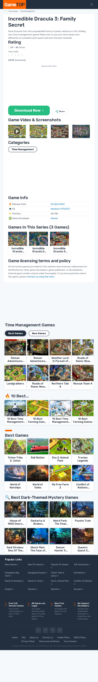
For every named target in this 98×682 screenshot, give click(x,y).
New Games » (11, 564)
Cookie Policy (63, 637)
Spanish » (55, 589)
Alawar (54, 218)
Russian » (78, 589)
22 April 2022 (58, 204)
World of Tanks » (36, 581)
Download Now (29, 110)
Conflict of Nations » (83, 582)
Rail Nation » (80, 573)
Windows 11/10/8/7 (60, 209)
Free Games (13, 11)
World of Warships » (14, 581)
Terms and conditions (49, 641)
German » (32, 589)
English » (9, 589)
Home (15, 637)
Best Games (15, 333)
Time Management (27, 11)
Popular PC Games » (59, 566)
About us (34, 637)
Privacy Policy (28, 641)
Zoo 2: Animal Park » (60, 582)
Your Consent (70, 641)
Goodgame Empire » (37, 573)
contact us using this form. (41, 276)
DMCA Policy (80, 637)
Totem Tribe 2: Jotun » (57, 574)
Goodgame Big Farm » (12, 574)
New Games (39, 333)
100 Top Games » (82, 564)
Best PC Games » (36, 564)
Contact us (47, 637)
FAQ (24, 637)
